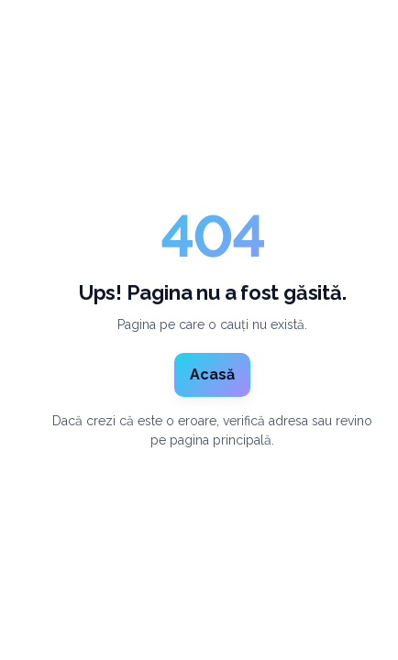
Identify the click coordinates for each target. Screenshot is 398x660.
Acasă (212, 374)
